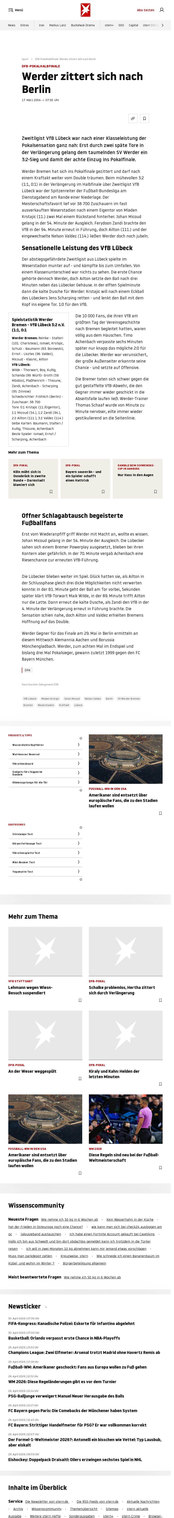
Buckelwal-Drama (83, 25)
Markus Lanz (57, 25)
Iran (41, 25)
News (11, 25)
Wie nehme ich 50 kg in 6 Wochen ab (69, 1219)
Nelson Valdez (93, 698)
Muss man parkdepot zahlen (30, 1256)
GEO (121, 25)
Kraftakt (64, 705)
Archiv (18, 1509)
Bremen (28, 705)
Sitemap (112, 1509)
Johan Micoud (72, 698)
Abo (145, 10)
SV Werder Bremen (129, 698)
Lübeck (78, 705)
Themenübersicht (83, 1509)
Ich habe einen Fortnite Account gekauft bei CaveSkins (112, 1234)
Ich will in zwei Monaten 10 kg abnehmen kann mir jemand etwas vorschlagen (86, 1249)
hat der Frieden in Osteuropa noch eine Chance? (45, 1227)
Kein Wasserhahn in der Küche (130, 1219)
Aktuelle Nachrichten (143, 1501)
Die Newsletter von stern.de (47, 1501)
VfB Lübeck (29, 698)
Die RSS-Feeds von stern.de (97, 1501)
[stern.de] (85, 10)
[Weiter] (162, 25)
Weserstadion (46, 705)
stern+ (109, 25)
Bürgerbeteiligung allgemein (84, 1263)
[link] (162, 10)
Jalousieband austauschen (41, 1234)
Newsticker (25, 1306)
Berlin (109, 698)
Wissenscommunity (46, 1509)
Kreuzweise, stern (74, 1256)
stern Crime (151, 25)
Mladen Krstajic (50, 698)
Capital (133, 25)
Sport (25, 59)
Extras (24, 25)
